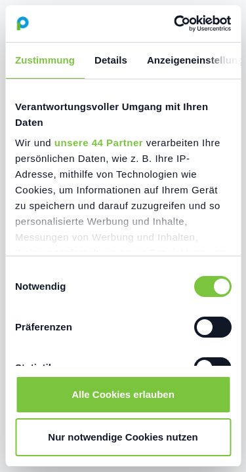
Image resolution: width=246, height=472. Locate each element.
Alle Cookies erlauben (123, 394)
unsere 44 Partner (98, 142)
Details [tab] (110, 60)
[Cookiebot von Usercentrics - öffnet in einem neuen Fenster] (175, 23)
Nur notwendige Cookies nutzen (122, 436)
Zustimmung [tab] (45, 60)
